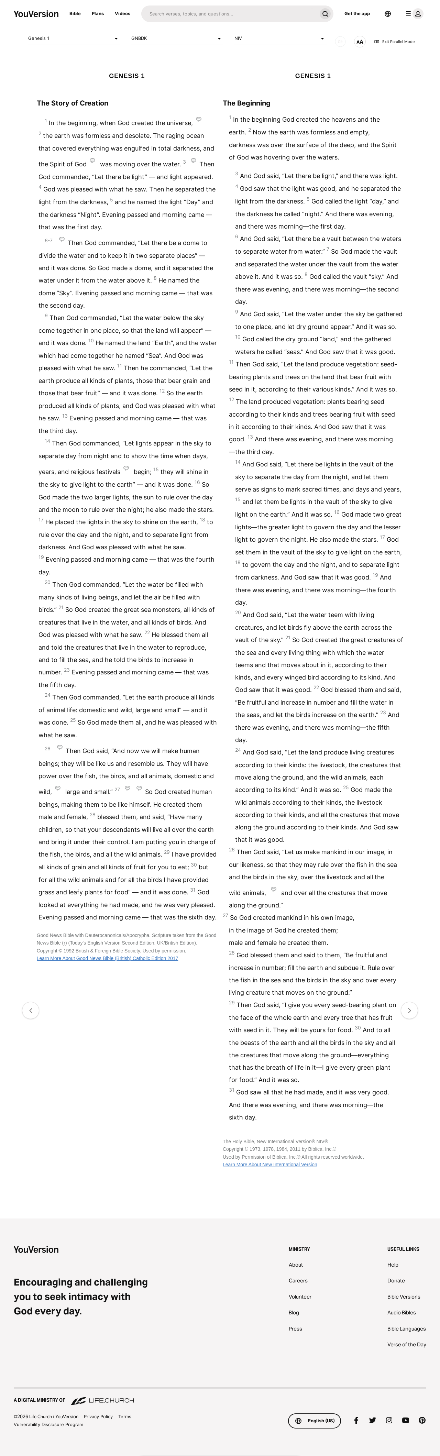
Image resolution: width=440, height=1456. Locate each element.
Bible (75, 13)
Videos (122, 13)
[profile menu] (413, 14)
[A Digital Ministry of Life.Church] (220, 1397)
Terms (124, 1416)
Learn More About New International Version (270, 1164)
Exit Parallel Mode (394, 41)
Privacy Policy (98, 1416)
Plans (98, 13)
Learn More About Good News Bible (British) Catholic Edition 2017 (107, 958)
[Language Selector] (388, 14)
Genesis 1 (74, 38)
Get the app (357, 13)
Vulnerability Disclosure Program (48, 1424)
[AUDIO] (340, 41)
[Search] (229, 13)
